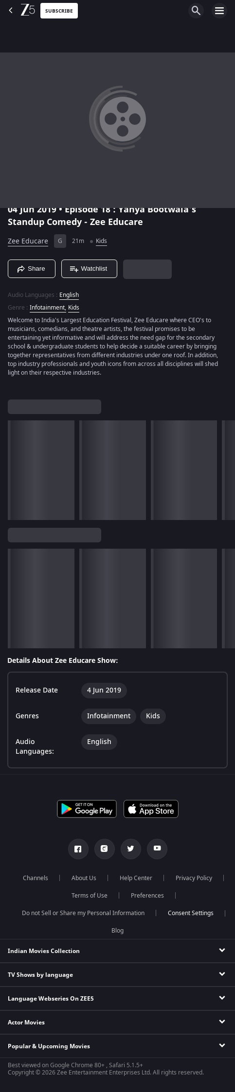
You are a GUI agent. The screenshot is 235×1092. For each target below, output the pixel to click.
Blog (117, 930)
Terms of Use (90, 895)
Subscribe (59, 11)
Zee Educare (28, 241)
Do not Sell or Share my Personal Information (83, 913)
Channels (35, 878)
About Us (84, 878)
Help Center (136, 878)
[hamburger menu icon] (219, 10)
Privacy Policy (194, 878)
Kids (101, 241)
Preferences (147, 895)
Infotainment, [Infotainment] (48, 307)
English (69, 295)
